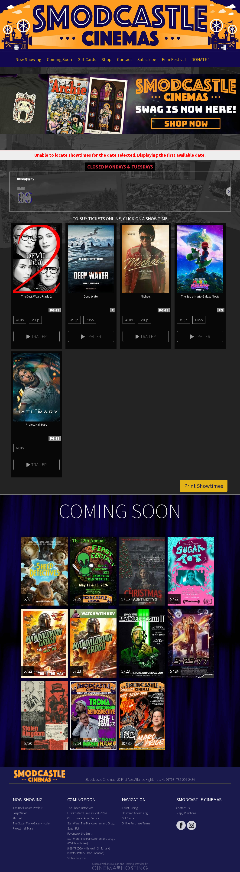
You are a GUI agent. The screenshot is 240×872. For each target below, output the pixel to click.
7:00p (35, 319)
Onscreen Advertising (135, 813)
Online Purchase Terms (136, 823)
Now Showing (28, 59)
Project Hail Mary (23, 828)
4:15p (74, 319)
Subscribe (146, 59)
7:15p (90, 319)
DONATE (200, 59)
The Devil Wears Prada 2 (27, 808)
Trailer (36, 336)
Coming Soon (59, 59)
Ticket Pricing (130, 808)
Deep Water (20, 813)
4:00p (20, 319)
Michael (17, 818)
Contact (124, 59)
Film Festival (174, 59)
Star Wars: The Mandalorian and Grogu (91, 823)
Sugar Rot (73, 828)
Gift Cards (87, 59)
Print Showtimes (203, 485)
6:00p (20, 447)
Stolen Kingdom (77, 858)
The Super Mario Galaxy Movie (31, 823)
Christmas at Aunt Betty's (83, 818)
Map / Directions (186, 813)
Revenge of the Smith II (81, 833)
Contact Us (183, 808)
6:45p (199, 319)
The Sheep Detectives (80, 808)
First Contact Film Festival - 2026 (87, 813)
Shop (106, 59)
